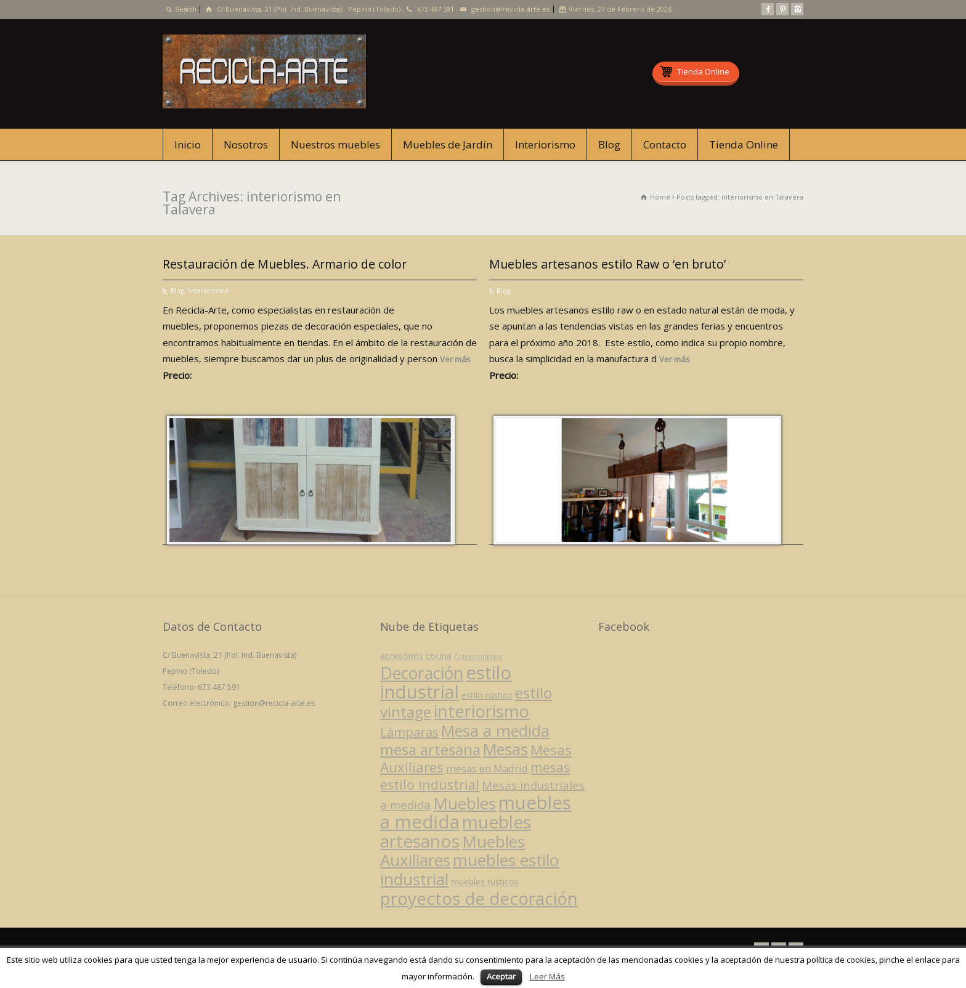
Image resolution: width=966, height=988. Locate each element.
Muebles (464, 803)
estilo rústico (487, 695)
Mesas (505, 749)
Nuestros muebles (335, 144)
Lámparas (409, 732)
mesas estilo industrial (475, 775)
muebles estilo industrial (469, 869)
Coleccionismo (478, 656)
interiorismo (481, 711)
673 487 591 (435, 9)
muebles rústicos (485, 882)
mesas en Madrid (487, 768)
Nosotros (246, 144)
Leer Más (547, 976)
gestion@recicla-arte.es (510, 9)
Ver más (455, 359)
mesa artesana (430, 749)
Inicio (187, 144)
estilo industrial (445, 682)
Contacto (664, 144)
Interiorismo (545, 144)
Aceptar (501, 976)
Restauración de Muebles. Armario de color (285, 264)
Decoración (421, 673)
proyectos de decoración (479, 898)
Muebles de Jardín (447, 144)
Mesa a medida (495, 730)
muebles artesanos (455, 831)
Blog (609, 144)
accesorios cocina (416, 656)
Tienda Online (743, 144)
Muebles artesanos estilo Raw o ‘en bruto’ (607, 264)
